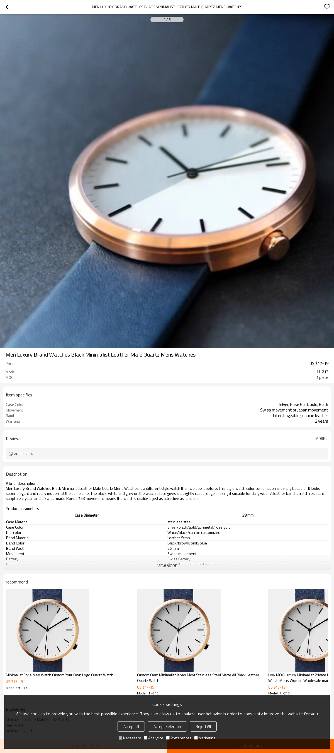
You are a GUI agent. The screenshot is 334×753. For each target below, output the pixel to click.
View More (167, 566)
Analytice (153, 738)
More (320, 438)
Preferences (178, 738)
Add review (23, 453)
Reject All (203, 726)
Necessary (130, 738)
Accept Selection (167, 726)
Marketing (204, 738)
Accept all (131, 726)
